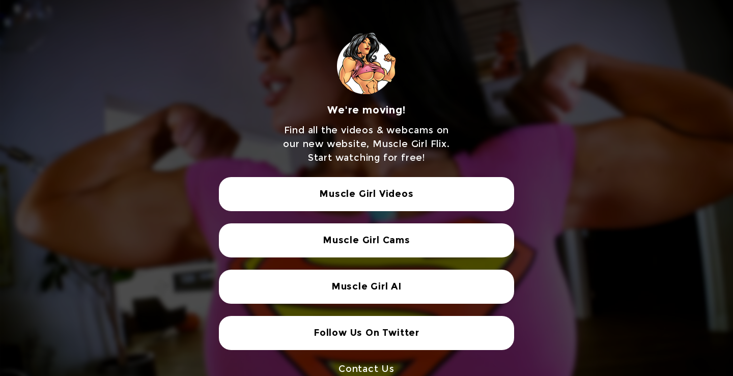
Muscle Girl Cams (366, 240)
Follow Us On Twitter (366, 332)
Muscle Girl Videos (366, 193)
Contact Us (366, 368)
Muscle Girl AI (366, 286)
